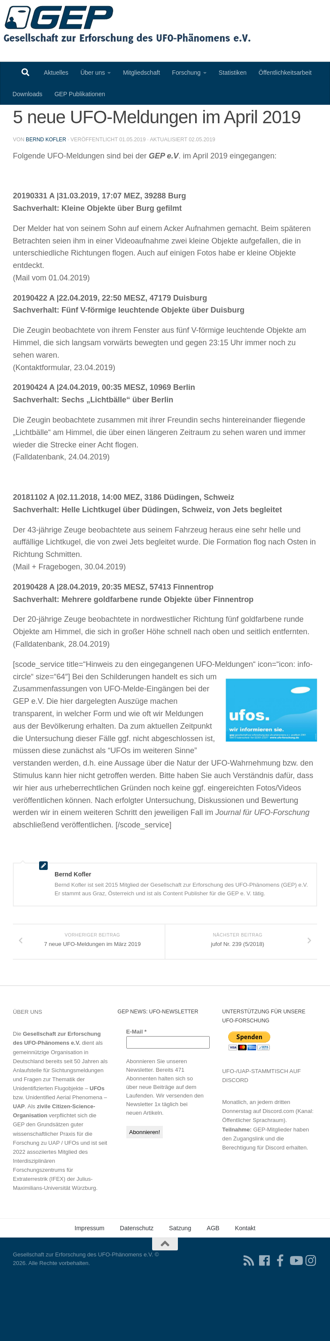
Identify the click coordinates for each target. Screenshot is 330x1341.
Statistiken (233, 72)
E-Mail (136, 1079)
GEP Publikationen (80, 94)
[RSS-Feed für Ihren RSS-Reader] (249, 1308)
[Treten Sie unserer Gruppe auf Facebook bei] (280, 1308)
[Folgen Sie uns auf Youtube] (296, 1308)
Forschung (186, 72)
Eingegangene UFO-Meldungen (65, 117)
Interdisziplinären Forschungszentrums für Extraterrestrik (43, 1217)
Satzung (180, 1275)
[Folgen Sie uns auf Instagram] (311, 1308)
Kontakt (245, 1275)
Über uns (92, 72)
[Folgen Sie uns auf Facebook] (265, 1308)
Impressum (89, 1275)
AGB (213, 1275)
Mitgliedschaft (141, 72)
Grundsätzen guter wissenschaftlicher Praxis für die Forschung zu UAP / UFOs (52, 1181)
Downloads (27, 94)
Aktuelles (56, 72)
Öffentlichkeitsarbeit (285, 72)
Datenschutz (136, 1275)
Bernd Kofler (46, 179)
